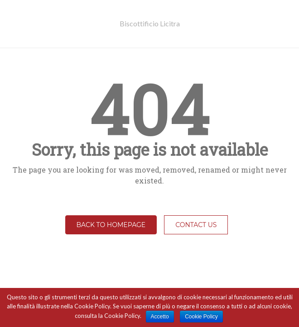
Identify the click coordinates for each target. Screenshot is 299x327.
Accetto (160, 316)
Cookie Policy (201, 316)
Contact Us (196, 225)
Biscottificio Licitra (150, 23)
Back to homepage (111, 225)
